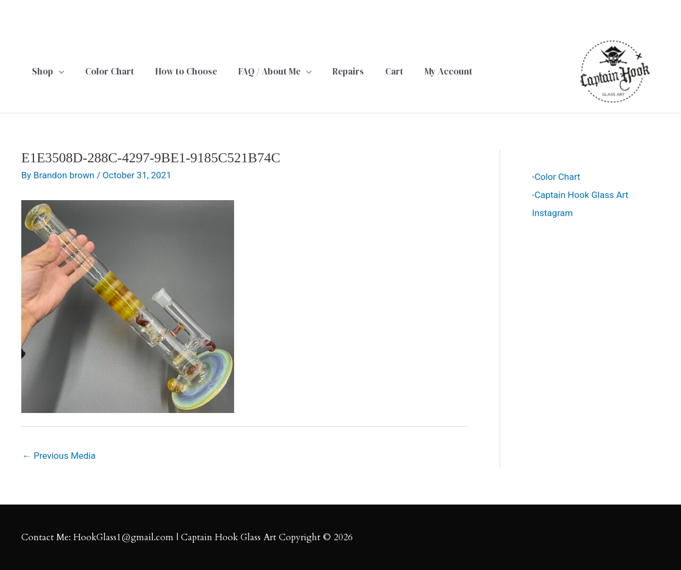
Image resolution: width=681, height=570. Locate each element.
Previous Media (59, 455)
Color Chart (557, 176)
